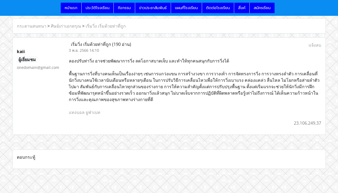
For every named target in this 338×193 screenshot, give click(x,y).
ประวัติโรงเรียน (97, 8)
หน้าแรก (71, 8)
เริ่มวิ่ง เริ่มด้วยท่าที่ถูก (106, 26)
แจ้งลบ (315, 45)
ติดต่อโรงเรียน (218, 8)
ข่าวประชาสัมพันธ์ (153, 8)
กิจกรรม (124, 8)
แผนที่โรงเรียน (186, 8)
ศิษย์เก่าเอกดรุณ (66, 26)
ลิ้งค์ (241, 8)
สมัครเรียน (262, 8)
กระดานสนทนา (31, 26)
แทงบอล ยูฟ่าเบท (84, 112)
